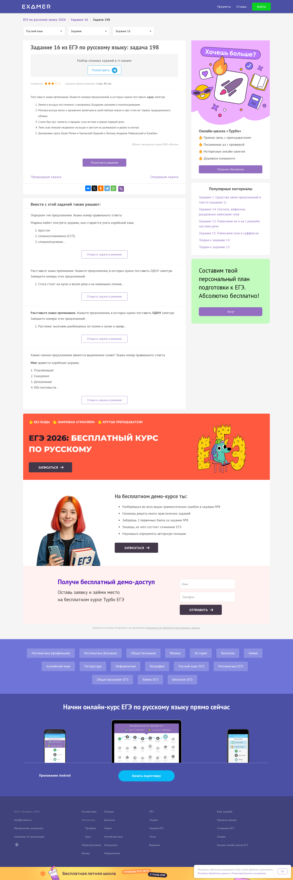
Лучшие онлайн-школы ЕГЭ (232, 845)
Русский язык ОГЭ (191, 666)
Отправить (199, 610)
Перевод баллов (227, 820)
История (201, 653)
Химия (253, 653)
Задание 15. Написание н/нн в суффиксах (229, 233)
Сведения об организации (29, 836)
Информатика (125, 666)
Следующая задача (164, 177)
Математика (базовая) (100, 653)
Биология (228, 653)
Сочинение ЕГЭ (225, 828)
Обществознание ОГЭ (112, 679)
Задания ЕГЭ (156, 828)
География (157, 666)
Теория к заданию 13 (214, 247)
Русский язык (89, 811)
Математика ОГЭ (230, 666)
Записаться (48, 467)
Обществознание (143, 653)
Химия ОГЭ (150, 679)
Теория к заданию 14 (214, 240)
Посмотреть (104, 70)
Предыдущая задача (46, 177)
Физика (175, 653)
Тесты (152, 836)
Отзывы (221, 836)
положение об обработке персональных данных (173, 627)
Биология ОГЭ (182, 679)
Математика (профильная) (51, 653)
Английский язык (58, 666)
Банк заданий (224, 811)
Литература (92, 666)
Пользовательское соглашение (249, 873)
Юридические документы (28, 828)
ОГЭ (151, 811)
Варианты (154, 845)
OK (282, 871)
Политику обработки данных (213, 873)
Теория (153, 820)
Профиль (90, 828)
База (88, 836)
